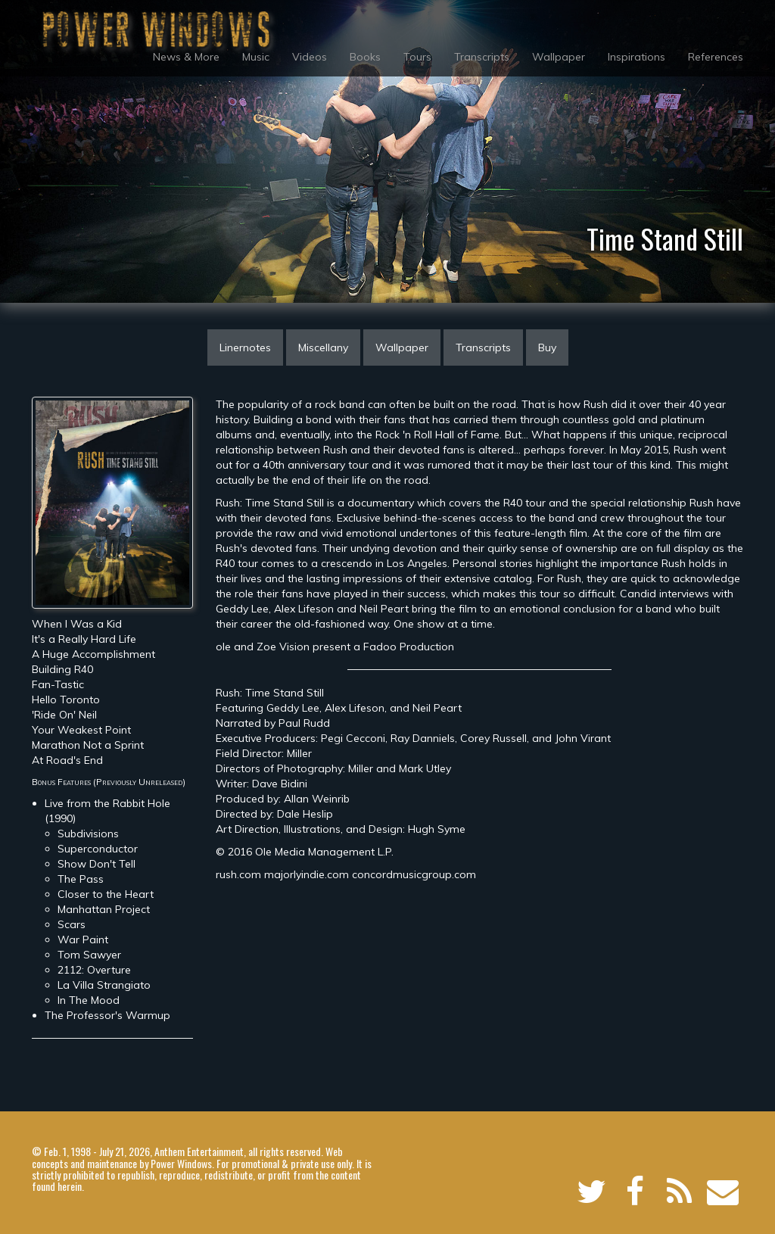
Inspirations (636, 57)
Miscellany (323, 347)
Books (365, 57)
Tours (417, 57)
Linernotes (245, 347)
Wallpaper (558, 57)
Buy (547, 347)
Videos (309, 57)
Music (255, 57)
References (715, 57)
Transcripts (481, 57)
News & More (186, 57)
